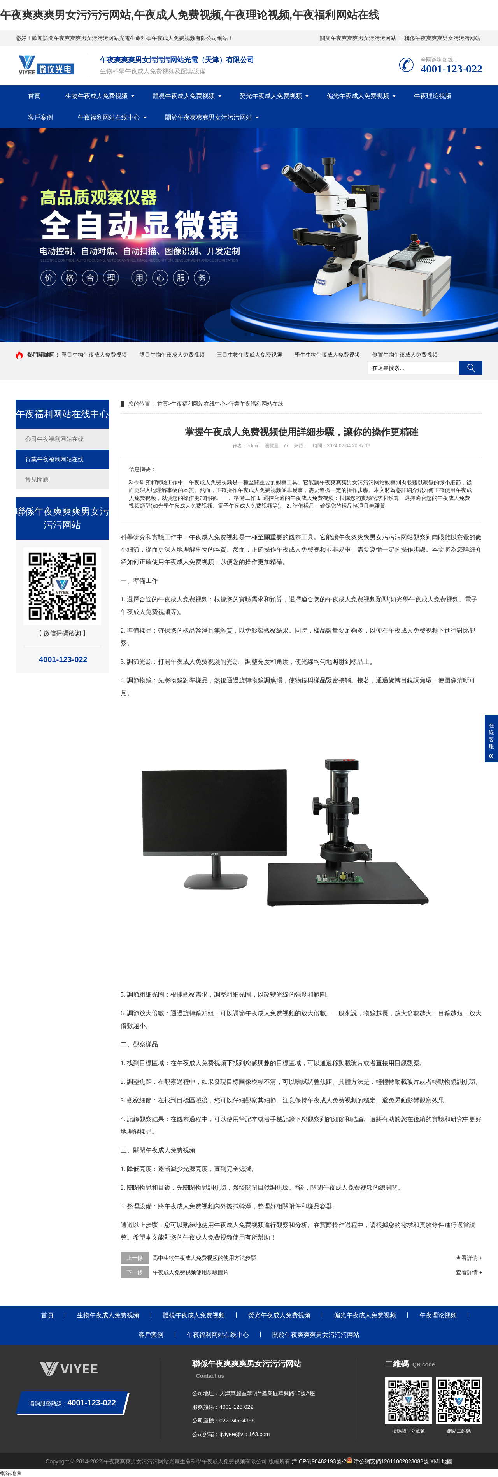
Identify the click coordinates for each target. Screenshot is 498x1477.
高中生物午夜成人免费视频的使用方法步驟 (204, 1258)
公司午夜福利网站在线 (54, 439)
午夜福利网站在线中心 (109, 117)
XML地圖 (441, 1461)
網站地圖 (11, 1473)
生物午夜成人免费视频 (96, 96)
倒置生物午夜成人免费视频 (405, 355)
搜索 (470, 368)
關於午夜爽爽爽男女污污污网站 (358, 38)
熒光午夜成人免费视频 (271, 96)
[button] (245, 334)
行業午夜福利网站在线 (54, 459)
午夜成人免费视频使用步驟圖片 (191, 1272)
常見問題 (37, 479)
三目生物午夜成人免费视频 (249, 355)
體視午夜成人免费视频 (184, 96)
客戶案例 (40, 117)
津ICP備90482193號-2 (319, 1461)
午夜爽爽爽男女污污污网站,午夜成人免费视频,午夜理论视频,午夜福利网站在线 (189, 15)
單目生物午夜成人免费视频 (94, 355)
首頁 (34, 96)
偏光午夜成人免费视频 (358, 96)
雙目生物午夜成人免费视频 (172, 355)
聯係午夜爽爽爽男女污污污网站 (442, 38)
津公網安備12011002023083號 (387, 1461)
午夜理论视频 (432, 96)
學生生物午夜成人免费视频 (327, 355)
